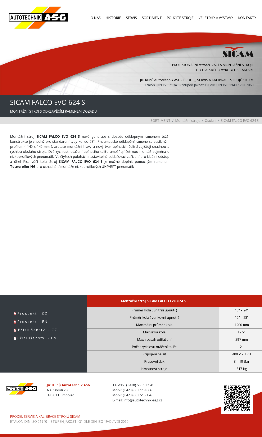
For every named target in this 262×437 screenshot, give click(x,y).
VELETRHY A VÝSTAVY (216, 17)
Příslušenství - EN (37, 338)
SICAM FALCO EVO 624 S (240, 120)
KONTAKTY (247, 17)
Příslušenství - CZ (37, 330)
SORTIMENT (152, 17)
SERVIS (131, 17)
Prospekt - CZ (32, 313)
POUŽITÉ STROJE (180, 17)
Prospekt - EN (32, 321)
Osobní (210, 120)
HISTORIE (113, 17)
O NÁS (96, 17)
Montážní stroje (187, 120)
